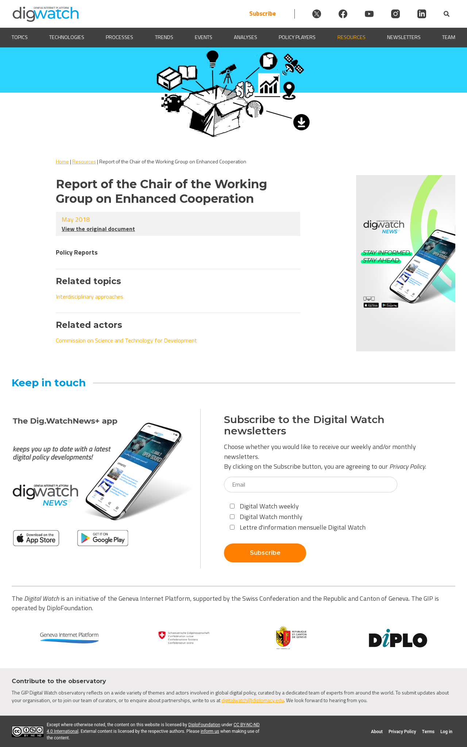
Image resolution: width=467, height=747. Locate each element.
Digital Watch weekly (264, 506)
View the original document (98, 228)
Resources (351, 37)
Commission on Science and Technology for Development (126, 340)
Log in (446, 731)
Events (203, 37)
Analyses (245, 37)
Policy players (297, 37)
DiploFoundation (204, 724)
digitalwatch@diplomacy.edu (252, 700)
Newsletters (404, 37)
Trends (164, 37)
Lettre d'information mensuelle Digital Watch (298, 527)
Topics (20, 37)
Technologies (66, 37)
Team (448, 37)
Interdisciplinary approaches (89, 296)
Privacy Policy (407, 466)
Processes (119, 37)
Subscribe (262, 13)
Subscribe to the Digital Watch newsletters (304, 425)
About (377, 731)
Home (62, 161)
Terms (428, 731)
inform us (210, 731)
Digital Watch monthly (266, 517)
